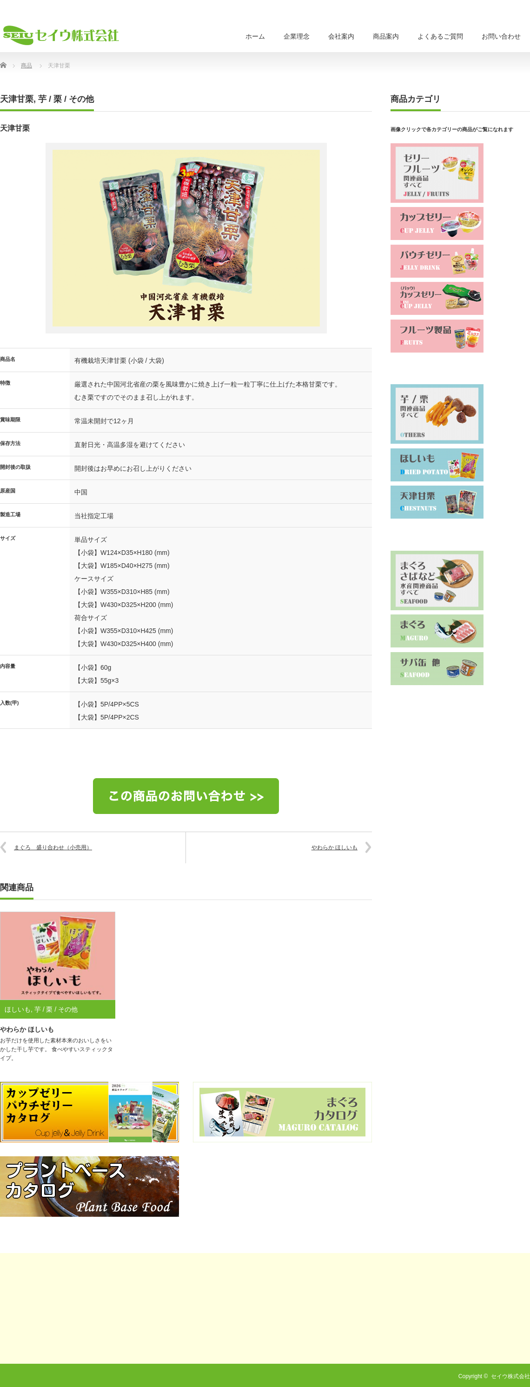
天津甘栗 (16, 99)
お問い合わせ (501, 36)
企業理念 (297, 36)
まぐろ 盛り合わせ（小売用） (53, 847)
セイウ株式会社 (510, 1376)
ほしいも (18, 1009)
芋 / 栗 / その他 (66, 99)
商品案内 (386, 36)
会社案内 (341, 36)
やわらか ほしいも (334, 847)
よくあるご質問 (440, 36)
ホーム (255, 36)
